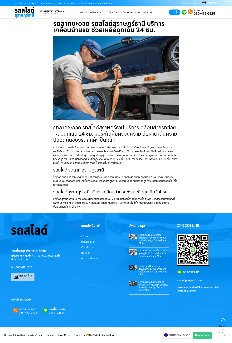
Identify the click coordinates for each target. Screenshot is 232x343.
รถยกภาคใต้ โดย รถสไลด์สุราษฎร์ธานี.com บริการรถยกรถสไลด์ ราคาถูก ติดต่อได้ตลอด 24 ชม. (152, 270)
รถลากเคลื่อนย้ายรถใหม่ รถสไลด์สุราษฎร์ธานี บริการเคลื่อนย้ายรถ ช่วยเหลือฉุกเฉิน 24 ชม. (153, 253)
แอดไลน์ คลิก (57, 309)
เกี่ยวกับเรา (113, 12)
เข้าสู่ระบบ (196, 3)
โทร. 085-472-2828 (21, 267)
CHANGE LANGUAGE (179, 335)
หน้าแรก (83, 12)
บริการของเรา (97, 12)
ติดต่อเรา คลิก (27, 309)
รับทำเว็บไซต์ (108, 335)
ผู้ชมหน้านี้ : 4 (25, 275)
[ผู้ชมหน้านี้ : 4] (16, 277)
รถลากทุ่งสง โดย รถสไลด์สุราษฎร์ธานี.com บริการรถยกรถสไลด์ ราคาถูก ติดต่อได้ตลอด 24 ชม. (152, 239)
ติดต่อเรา (186, 3)
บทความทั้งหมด (143, 12)
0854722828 (57, 312)
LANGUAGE (212, 2)
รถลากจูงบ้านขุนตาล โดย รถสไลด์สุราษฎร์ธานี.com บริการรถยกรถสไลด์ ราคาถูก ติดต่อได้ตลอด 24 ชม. (153, 286)
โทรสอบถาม (198, 10)
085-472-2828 (204, 13)
